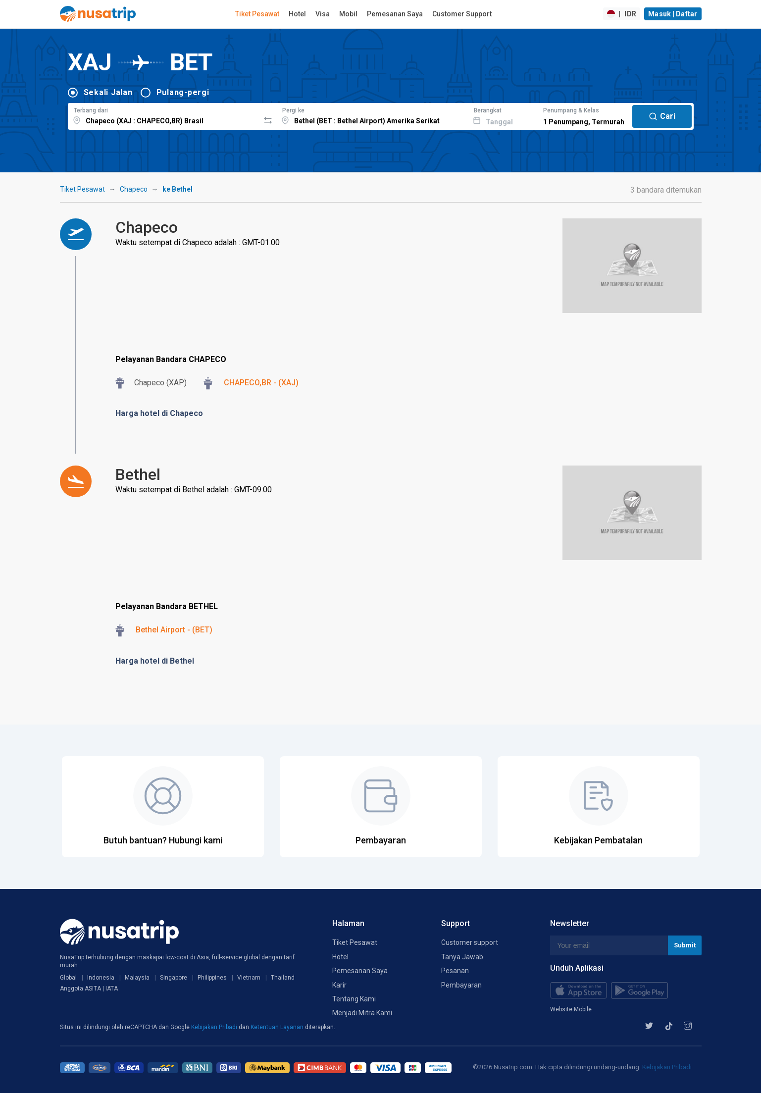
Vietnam (248, 977)
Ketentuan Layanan (278, 1027)
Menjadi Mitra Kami (362, 1013)
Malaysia (137, 977)
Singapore (173, 977)
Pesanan (455, 971)
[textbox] (163, 115)
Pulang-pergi (182, 92)
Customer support (469, 942)
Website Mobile (571, 1009)
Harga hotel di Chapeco (159, 413)
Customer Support (462, 14)
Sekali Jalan (108, 92)
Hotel (297, 14)
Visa (322, 14)
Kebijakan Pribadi (215, 1027)
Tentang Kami (354, 999)
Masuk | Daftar (673, 14)
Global (68, 977)
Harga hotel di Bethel (154, 661)
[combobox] (163, 115)
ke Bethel (177, 189)
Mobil (348, 14)
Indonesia (100, 977)
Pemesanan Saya (395, 14)
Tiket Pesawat (257, 14)
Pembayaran (461, 985)
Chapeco (134, 189)
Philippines (212, 977)
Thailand (283, 977)
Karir (339, 985)
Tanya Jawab (462, 957)
